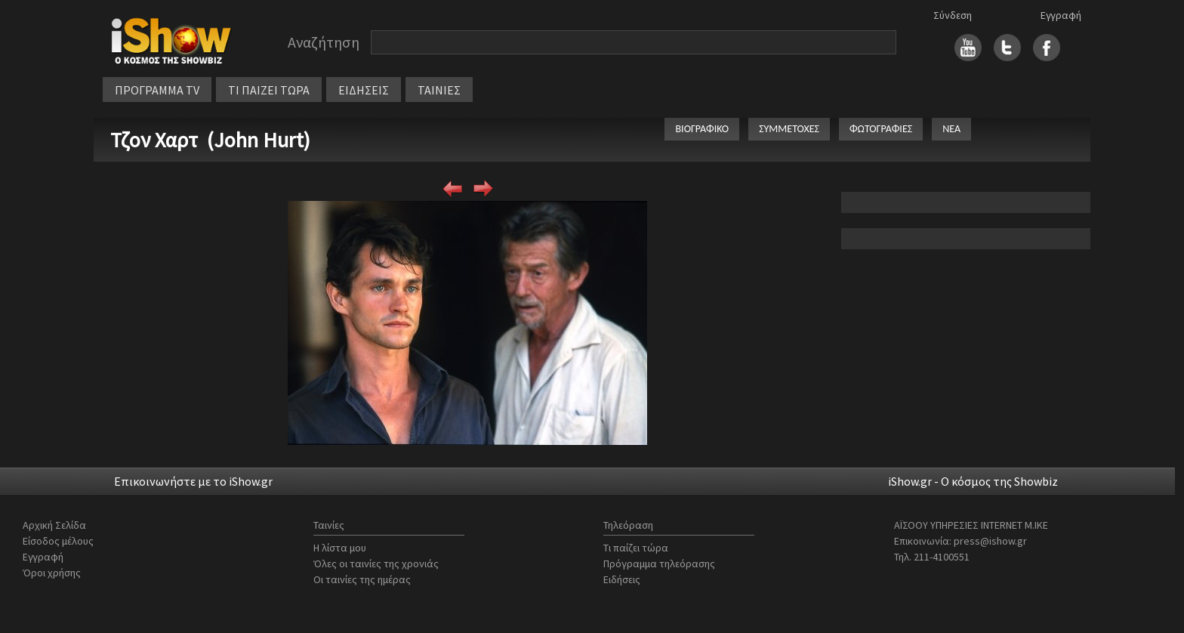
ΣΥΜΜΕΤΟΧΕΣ (789, 128)
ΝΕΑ (951, 128)
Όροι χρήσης (52, 572)
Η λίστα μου (339, 547)
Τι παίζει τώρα (635, 547)
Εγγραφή (1061, 15)
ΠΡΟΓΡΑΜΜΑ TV (157, 89)
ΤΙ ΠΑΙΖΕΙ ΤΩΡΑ (269, 89)
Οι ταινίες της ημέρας (362, 579)
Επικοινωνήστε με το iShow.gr (193, 481)
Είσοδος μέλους (58, 541)
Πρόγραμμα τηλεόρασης (659, 563)
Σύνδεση (952, 15)
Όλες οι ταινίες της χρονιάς (376, 563)
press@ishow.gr (990, 541)
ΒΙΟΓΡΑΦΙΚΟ (702, 128)
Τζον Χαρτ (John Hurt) (210, 139)
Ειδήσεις (621, 579)
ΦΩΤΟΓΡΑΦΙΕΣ (880, 128)
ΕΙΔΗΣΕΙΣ (363, 89)
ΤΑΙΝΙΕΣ (439, 89)
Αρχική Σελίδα (54, 525)
